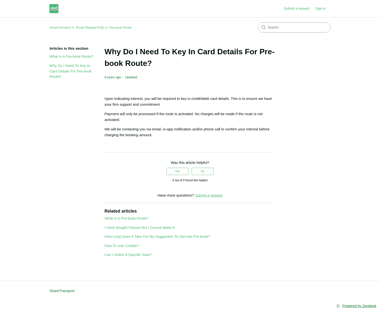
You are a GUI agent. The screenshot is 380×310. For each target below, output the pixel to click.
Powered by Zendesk (359, 306)
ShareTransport (60, 27)
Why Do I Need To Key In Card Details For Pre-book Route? (70, 71)
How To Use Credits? (121, 246)
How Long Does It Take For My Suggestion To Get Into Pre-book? (157, 236)
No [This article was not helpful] (202, 171)
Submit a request (296, 8)
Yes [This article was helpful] (177, 171)
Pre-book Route (121, 27)
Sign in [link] (320, 8)
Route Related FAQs (90, 27)
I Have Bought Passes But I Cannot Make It (139, 227)
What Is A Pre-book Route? (71, 56)
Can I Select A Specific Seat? (127, 255)
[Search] (294, 27)
